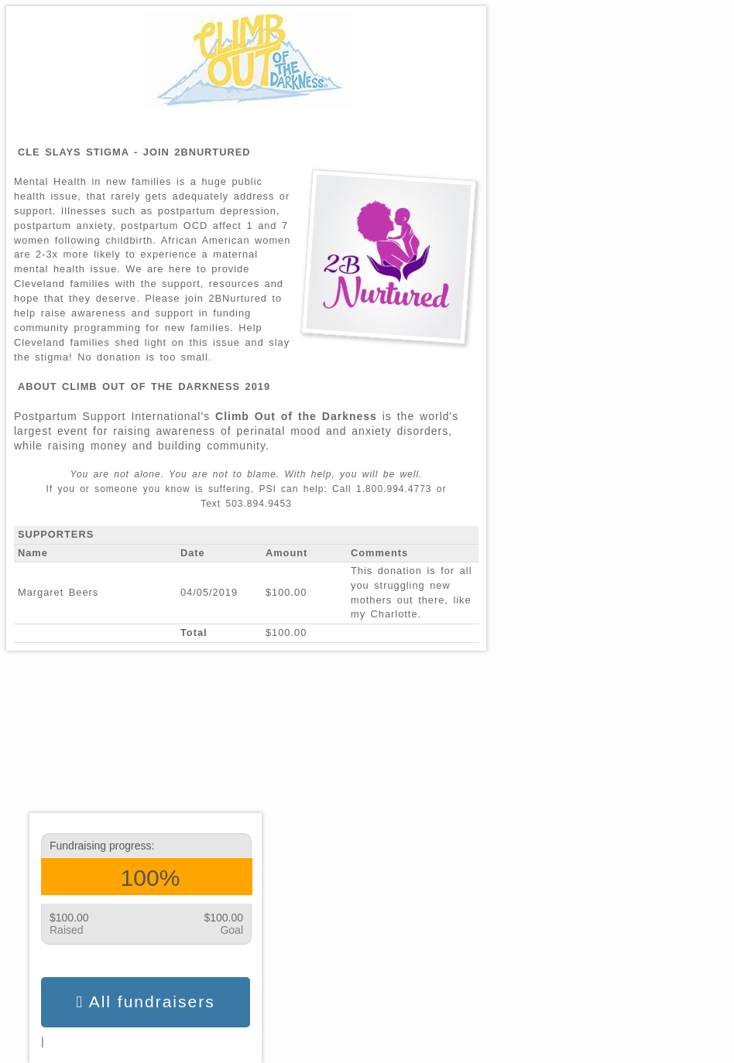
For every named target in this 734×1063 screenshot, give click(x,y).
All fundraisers (145, 1002)
